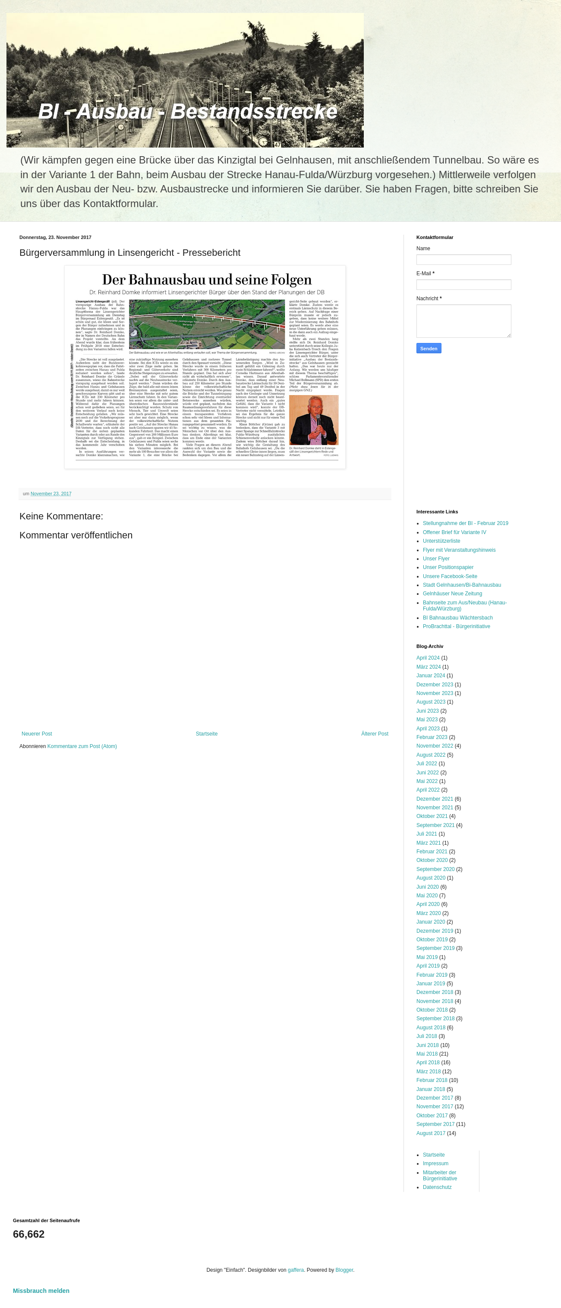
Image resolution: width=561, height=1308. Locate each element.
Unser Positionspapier (448, 567)
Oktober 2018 (432, 1010)
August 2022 (430, 755)
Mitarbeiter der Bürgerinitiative (440, 1176)
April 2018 (428, 1063)
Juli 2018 (426, 1036)
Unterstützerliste (441, 541)
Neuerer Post (37, 734)
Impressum (435, 1163)
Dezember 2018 (434, 992)
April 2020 (428, 904)
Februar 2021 (432, 852)
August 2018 (430, 1028)
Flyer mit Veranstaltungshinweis (459, 550)
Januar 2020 (430, 922)
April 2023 (428, 729)
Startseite (207, 734)
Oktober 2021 (432, 816)
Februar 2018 (432, 1080)
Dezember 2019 (434, 931)
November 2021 (434, 808)
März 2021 (428, 843)
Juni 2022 (427, 773)
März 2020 (428, 913)
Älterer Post (374, 734)
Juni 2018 (427, 1045)
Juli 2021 (426, 834)
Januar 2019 (430, 984)
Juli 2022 (426, 764)
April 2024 (428, 658)
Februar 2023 (432, 737)
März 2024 (428, 667)
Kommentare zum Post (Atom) (82, 746)
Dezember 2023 (434, 685)
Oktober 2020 (432, 860)
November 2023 (434, 693)
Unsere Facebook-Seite (450, 576)
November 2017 (434, 1107)
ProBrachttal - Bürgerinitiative (456, 626)
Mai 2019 (427, 957)
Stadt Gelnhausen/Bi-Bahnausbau (462, 585)
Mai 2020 (427, 896)
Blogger (344, 1270)
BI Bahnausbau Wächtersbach (458, 618)
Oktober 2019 (432, 940)
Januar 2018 (430, 1089)
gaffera (296, 1270)
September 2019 (435, 948)
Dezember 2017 (434, 1098)
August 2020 (430, 878)
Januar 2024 (430, 676)
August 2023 (430, 702)
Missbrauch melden (41, 1290)
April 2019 (428, 966)
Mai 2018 (427, 1054)
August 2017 (430, 1133)
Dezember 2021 (434, 799)
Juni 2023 (427, 711)
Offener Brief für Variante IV (454, 532)
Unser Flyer (436, 559)
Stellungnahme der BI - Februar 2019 (465, 523)
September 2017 (435, 1124)
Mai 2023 (427, 720)
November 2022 (434, 746)
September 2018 (435, 1019)
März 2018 (428, 1072)
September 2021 (435, 825)
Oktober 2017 (432, 1116)
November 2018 (434, 1001)
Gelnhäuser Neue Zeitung (452, 594)
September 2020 (435, 869)
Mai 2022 (427, 781)
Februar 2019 (432, 975)
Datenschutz (437, 1187)
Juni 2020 (427, 887)
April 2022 (428, 790)
